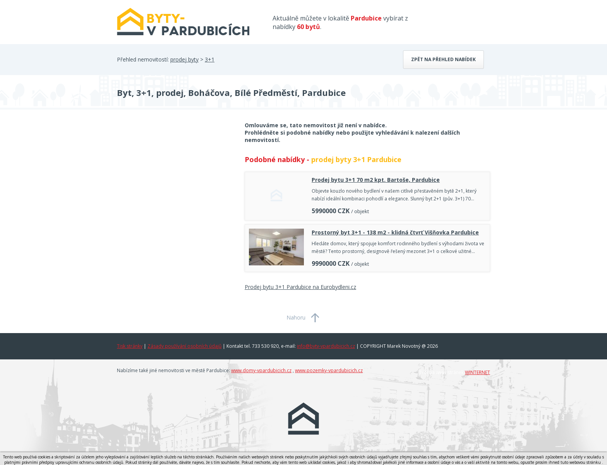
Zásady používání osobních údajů (184, 346)
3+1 (209, 59)
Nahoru (295, 317)
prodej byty (184, 59)
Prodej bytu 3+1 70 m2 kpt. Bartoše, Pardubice (376, 179)
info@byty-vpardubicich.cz (326, 346)
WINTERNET (477, 372)
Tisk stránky (129, 346)
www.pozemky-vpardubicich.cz (329, 370)
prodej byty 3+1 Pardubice (356, 159)
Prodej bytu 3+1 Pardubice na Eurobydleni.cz (300, 287)
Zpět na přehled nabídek (443, 59)
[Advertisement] (175, 183)
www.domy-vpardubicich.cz (261, 370)
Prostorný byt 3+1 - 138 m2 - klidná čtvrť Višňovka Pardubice (395, 232)
